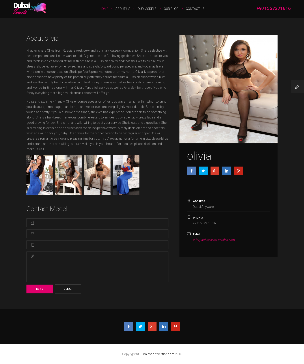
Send (39, 289)
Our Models (147, 9)
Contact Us (195, 9)
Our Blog (171, 9)
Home (103, 9)
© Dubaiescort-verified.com (155, 354)
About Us (123, 9)
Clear (68, 289)
